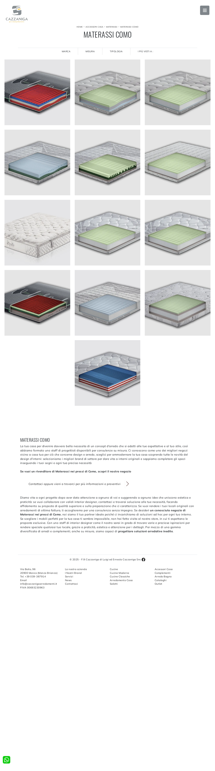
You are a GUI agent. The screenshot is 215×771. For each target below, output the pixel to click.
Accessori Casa (94, 27)
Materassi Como (129, 27)
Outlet (158, 583)
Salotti (114, 583)
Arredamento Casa (121, 580)
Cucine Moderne (119, 572)
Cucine (114, 569)
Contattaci (71, 583)
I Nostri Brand (73, 572)
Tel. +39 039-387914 (33, 576)
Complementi (163, 572)
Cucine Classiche (120, 576)
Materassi (111, 27)
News (68, 580)
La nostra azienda (76, 569)
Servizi (69, 576)
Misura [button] (90, 51)
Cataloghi (161, 580)
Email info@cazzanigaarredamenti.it (38, 582)
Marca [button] (66, 51)
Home (80, 27)
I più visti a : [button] (145, 51)
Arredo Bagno (163, 576)
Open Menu (204, 10)
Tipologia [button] (116, 51)
